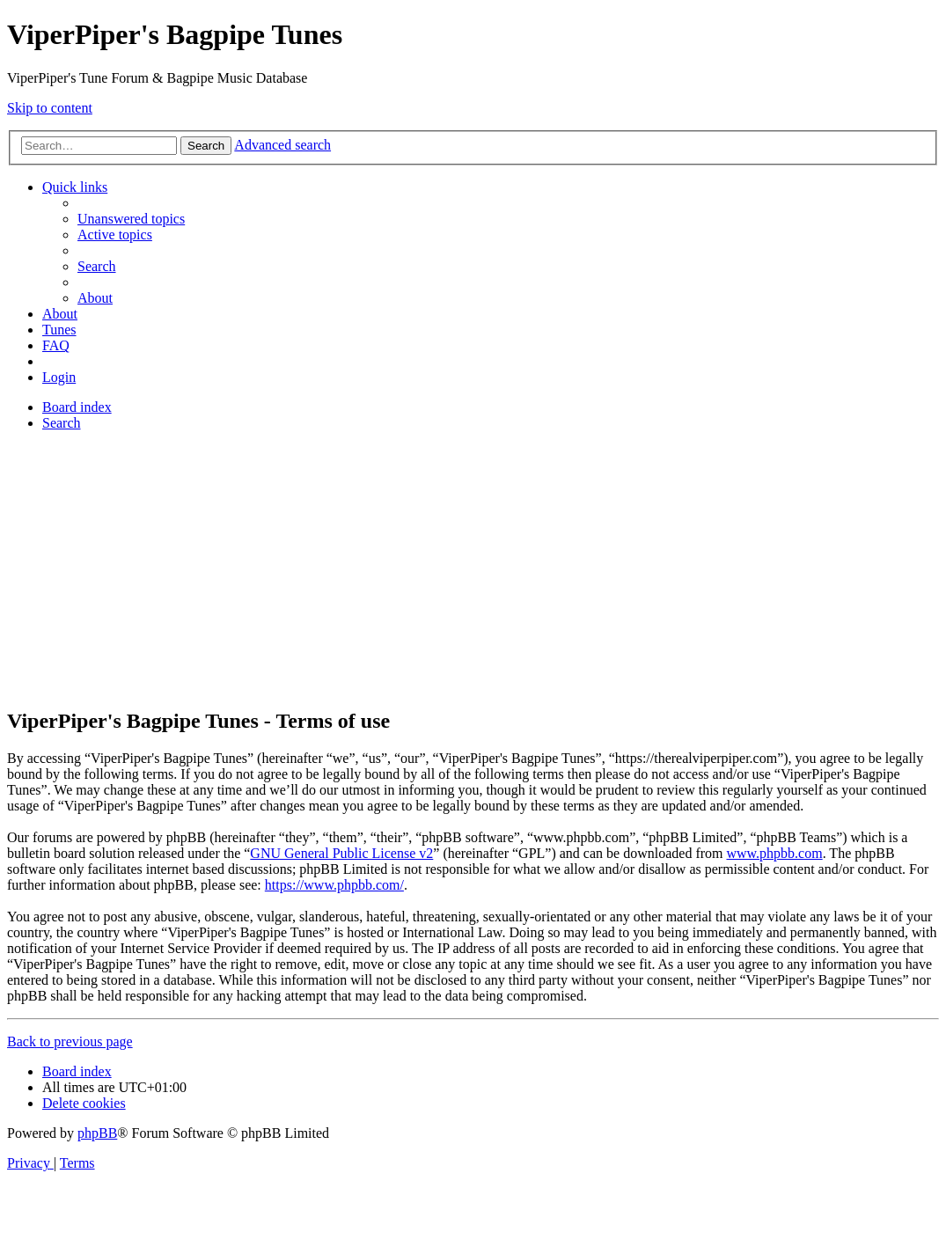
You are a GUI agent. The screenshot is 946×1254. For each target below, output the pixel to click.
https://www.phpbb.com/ (334, 884)
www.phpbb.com (774, 853)
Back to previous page (70, 1041)
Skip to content (49, 107)
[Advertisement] (473, 568)
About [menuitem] (95, 297)
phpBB (97, 1133)
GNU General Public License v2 (341, 853)
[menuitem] (131, 218)
